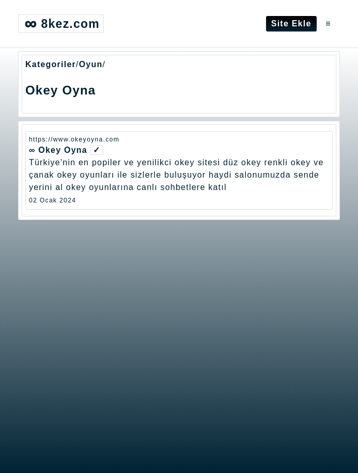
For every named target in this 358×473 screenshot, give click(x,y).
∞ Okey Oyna (58, 150)
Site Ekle (291, 23)
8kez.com (61, 23)
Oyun (91, 64)
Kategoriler (50, 64)
